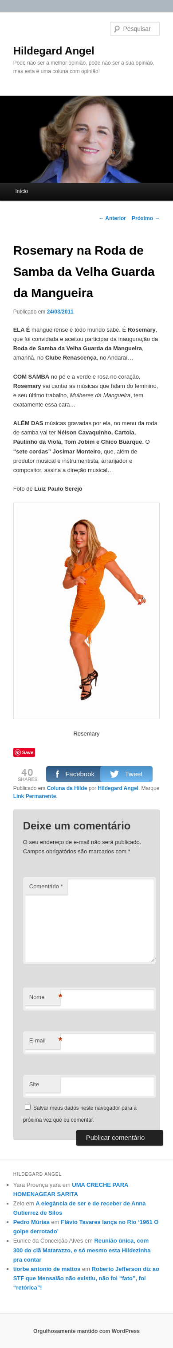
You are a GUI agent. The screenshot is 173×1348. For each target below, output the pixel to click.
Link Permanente (34, 796)
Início (21, 191)
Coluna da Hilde (67, 788)
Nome (44, 997)
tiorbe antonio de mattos (47, 1269)
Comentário (46, 886)
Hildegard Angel (53, 51)
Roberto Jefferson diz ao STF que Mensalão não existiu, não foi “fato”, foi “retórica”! (86, 1278)
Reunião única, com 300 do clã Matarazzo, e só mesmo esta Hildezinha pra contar (82, 1250)
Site (34, 1084)
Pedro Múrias (31, 1222)
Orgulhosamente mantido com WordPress (86, 1331)
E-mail (44, 1040)
